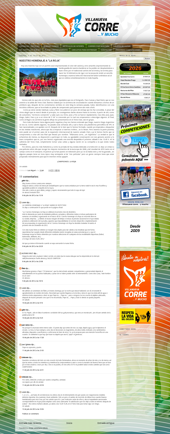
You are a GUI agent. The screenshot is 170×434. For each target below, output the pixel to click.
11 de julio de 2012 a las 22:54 (33, 385)
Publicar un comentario (30, 414)
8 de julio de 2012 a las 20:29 (32, 246)
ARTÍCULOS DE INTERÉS (73, 46)
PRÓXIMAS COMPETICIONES (128, 50)
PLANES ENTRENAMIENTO (56, 50)
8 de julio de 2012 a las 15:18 (32, 195)
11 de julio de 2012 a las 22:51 (33, 370)
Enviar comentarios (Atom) (38, 428)
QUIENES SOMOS (51, 46)
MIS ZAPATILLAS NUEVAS (30, 50)
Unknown (25, 357)
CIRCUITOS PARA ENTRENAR (84, 50)
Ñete (23, 268)
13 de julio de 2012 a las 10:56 (33, 409)
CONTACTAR (106, 50)
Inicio (69, 423)
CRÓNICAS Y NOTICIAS (29, 46)
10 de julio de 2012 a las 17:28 (33, 337)
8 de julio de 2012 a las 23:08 (32, 261)
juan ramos (26, 325)
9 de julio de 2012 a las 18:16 (32, 281)
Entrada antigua (106, 423)
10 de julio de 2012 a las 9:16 (32, 303)
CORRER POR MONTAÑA (98, 46)
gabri (23, 181)
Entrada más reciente (30, 423)
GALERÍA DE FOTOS (121, 46)
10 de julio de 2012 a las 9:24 (32, 318)
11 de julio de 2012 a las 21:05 (33, 350)
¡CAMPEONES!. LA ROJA (66, 161)
